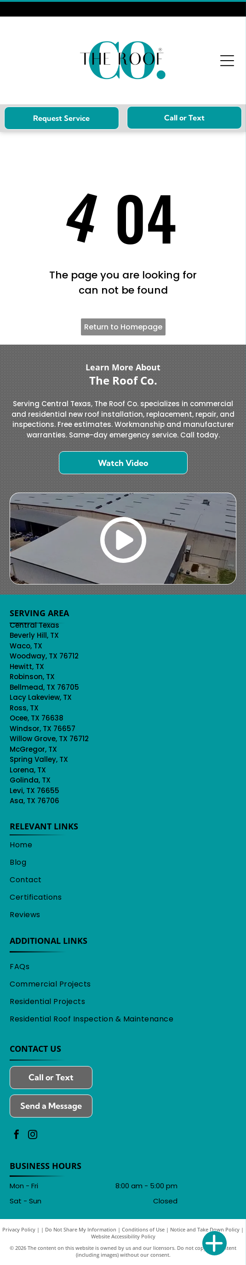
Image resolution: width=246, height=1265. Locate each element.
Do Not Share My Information (80, 1229)
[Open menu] (227, 61)
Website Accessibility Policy (123, 1236)
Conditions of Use (143, 1229)
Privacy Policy (18, 1229)
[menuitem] (123, 845)
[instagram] (33, 1136)
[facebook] (16, 1136)
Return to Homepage (123, 327)
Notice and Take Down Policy (205, 1229)
